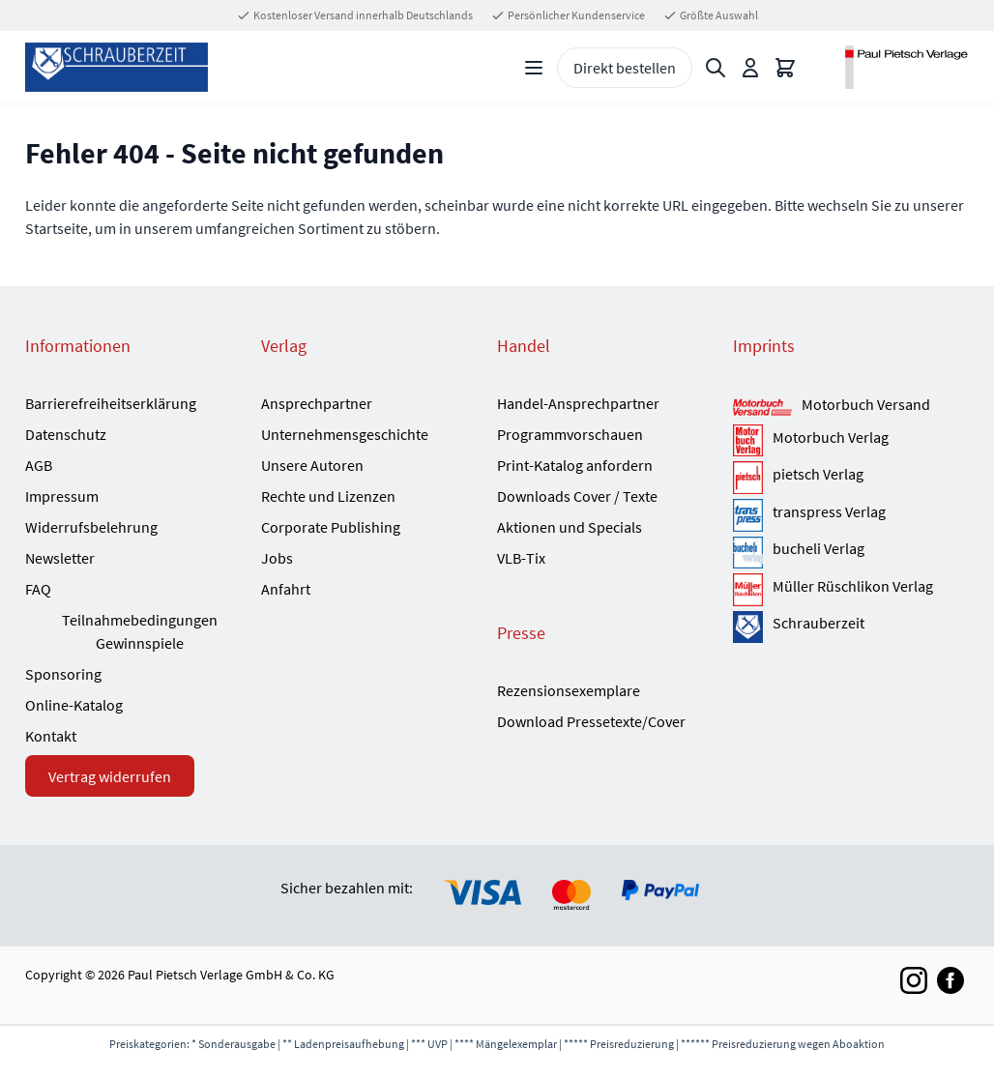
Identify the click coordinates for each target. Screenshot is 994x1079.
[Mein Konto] (750, 67)
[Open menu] (534, 67)
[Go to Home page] (116, 67)
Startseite (56, 228)
